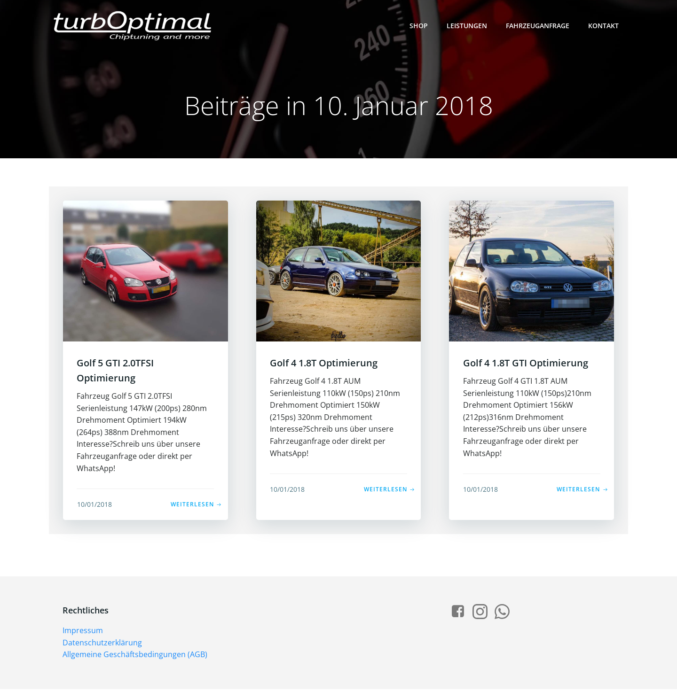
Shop (418, 25)
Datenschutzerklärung (102, 643)
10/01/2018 (94, 504)
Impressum (83, 631)
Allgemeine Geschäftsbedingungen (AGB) (135, 655)
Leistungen (467, 25)
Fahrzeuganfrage (537, 25)
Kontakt (603, 25)
